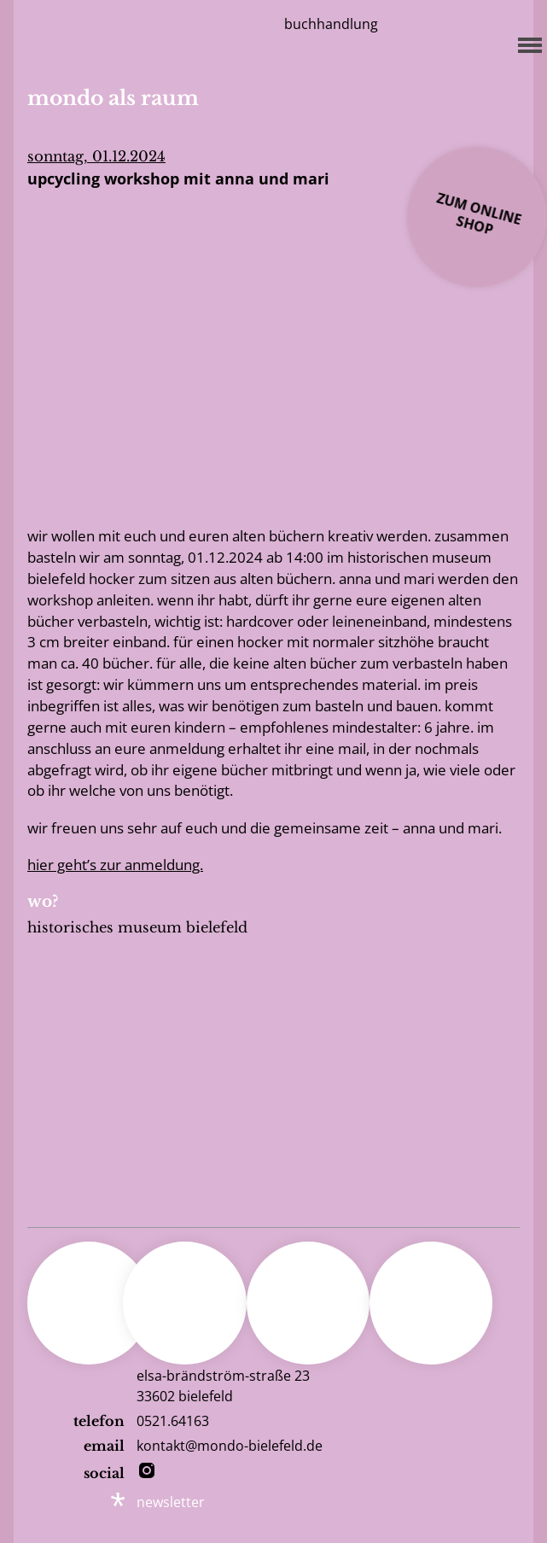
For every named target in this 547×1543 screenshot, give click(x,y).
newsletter (171, 1502)
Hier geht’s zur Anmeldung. (115, 864)
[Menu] (525, 42)
